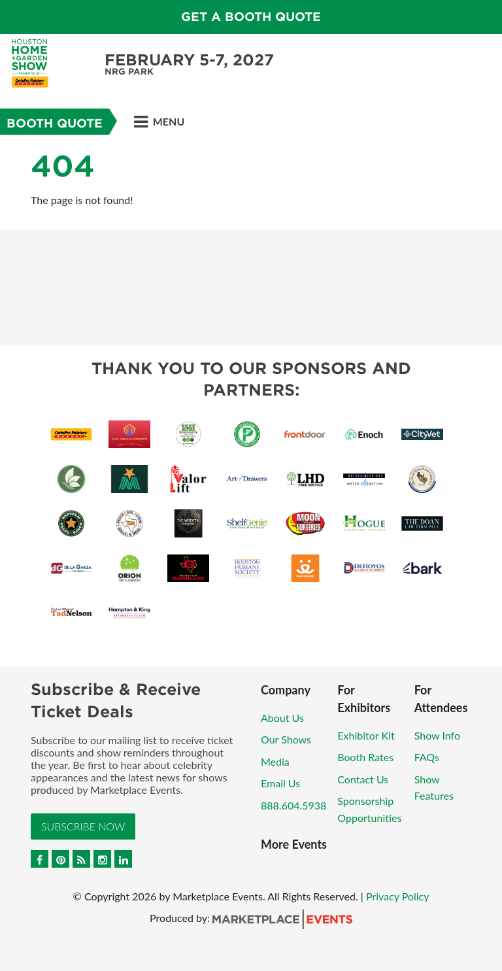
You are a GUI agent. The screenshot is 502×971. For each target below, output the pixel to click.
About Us (282, 717)
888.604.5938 (293, 805)
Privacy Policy (397, 896)
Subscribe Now (83, 826)
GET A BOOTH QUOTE (251, 17)
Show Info (437, 735)
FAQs (426, 757)
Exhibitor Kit (365, 735)
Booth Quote (55, 123)
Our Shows (286, 739)
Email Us (280, 783)
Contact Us (362, 779)
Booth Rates (365, 757)
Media (275, 761)
